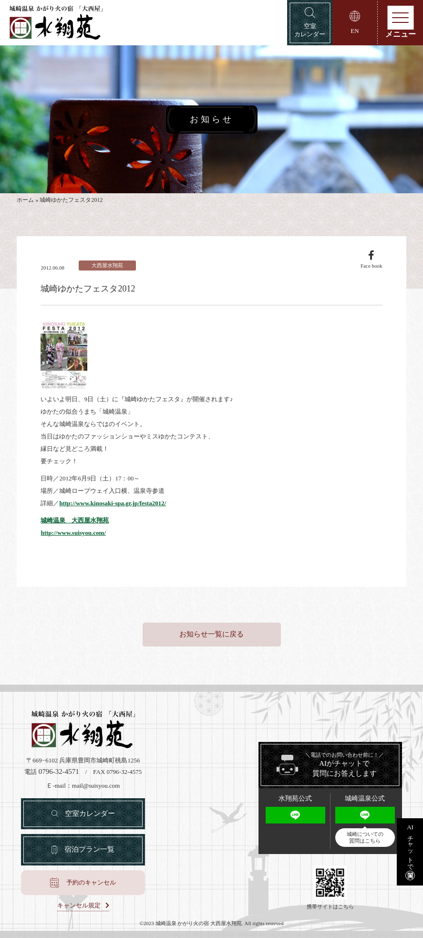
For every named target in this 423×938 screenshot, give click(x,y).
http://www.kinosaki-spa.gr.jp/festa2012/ (112, 503)
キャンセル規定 (79, 905)
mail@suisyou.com (96, 785)
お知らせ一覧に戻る (211, 634)
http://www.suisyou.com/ (73, 532)
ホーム (25, 200)
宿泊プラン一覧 (89, 849)
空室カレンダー (90, 813)
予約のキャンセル (91, 882)
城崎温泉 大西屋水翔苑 (75, 520)
